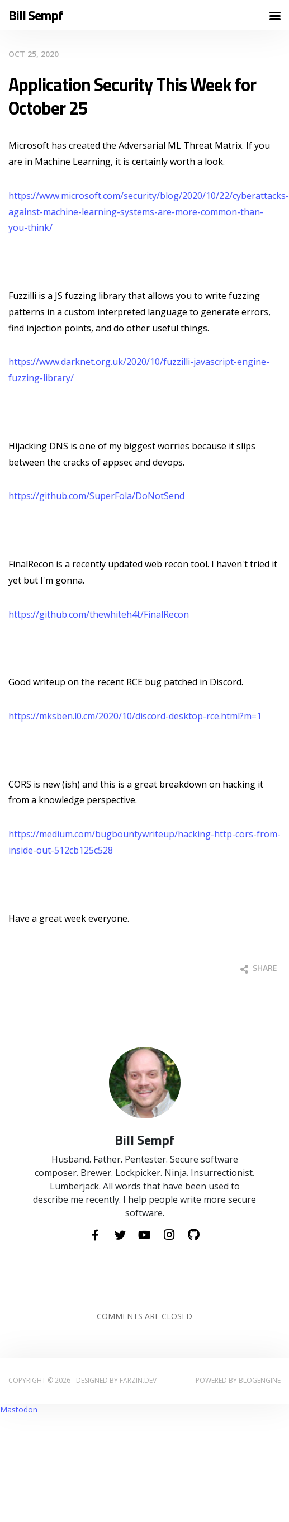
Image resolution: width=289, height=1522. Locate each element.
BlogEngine (260, 1380)
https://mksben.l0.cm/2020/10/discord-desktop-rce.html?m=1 (135, 716)
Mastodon (18, 1409)
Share (258, 967)
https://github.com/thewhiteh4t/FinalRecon (98, 614)
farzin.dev (138, 1380)
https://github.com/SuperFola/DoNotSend (96, 496)
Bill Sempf (35, 15)
